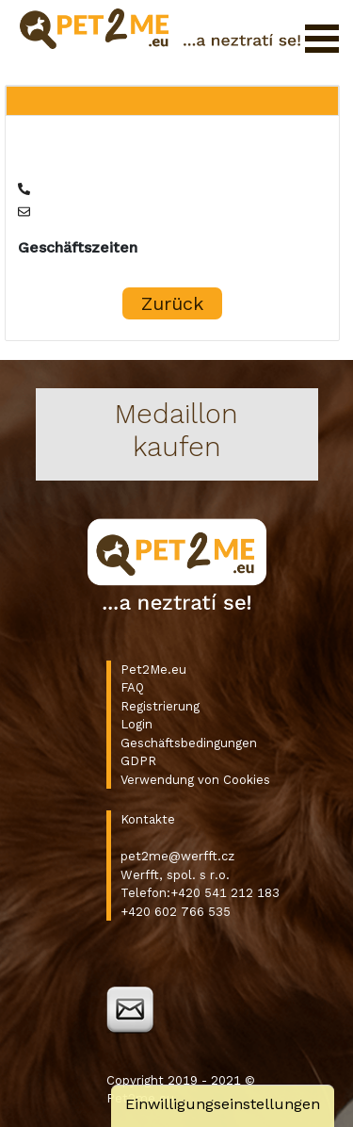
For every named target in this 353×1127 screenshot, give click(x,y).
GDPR (138, 761)
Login (136, 724)
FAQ (132, 687)
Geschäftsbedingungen (188, 743)
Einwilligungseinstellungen (222, 1104)
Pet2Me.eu (153, 669)
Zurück (172, 303)
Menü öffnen (322, 38)
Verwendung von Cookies (195, 780)
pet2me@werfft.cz (177, 856)
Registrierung (160, 706)
